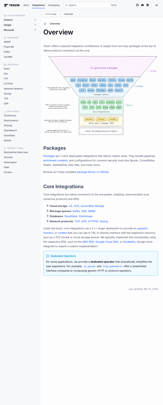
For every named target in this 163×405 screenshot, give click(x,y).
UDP (83, 221)
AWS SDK (88, 241)
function (48, 232)
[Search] (91, 5)
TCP (77, 221)
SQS (83, 211)
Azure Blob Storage (92, 206)
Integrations (38, 5)
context (62, 232)
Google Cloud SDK (107, 241)
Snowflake (70, 216)
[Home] (45, 23)
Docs (26, 5)
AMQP (92, 211)
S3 (70, 206)
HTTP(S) (93, 221)
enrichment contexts (55, 160)
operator (142, 228)
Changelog (54, 5)
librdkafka (129, 241)
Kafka (76, 211)
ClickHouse (85, 216)
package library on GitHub (93, 172)
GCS (76, 206)
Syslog (104, 221)
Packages (49, 156)
